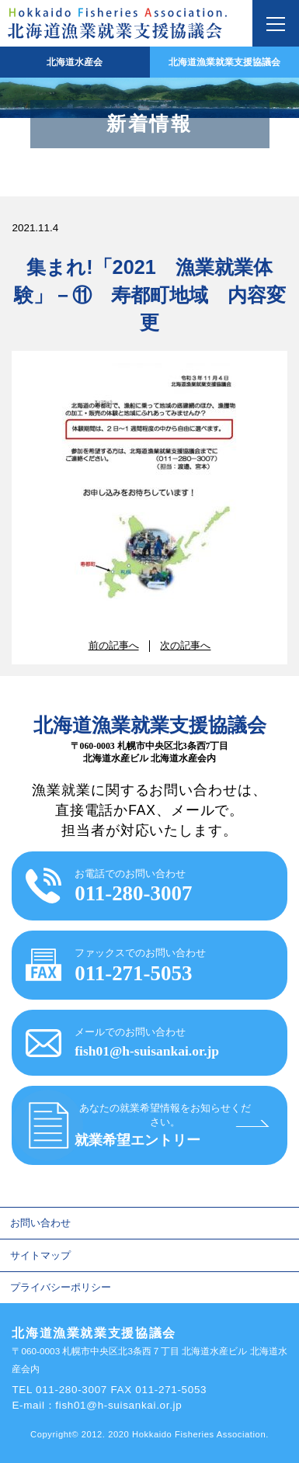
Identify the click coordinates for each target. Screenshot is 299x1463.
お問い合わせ (40, 1223)
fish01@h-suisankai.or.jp (118, 1405)
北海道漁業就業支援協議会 (224, 62)
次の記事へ (185, 645)
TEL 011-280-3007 (59, 1389)
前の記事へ (114, 645)
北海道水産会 (75, 62)
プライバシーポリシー (60, 1287)
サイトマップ (40, 1255)
